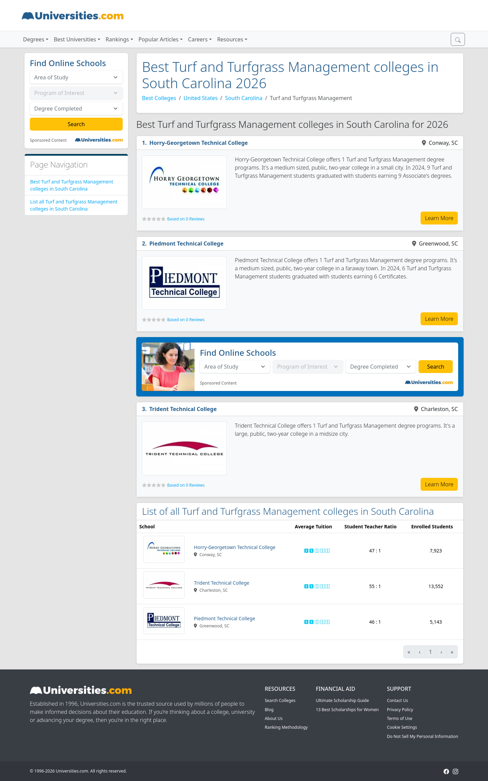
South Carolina (243, 98)
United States (201, 98)
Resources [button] (230, 39)
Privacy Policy (400, 709)
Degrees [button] (33, 39)
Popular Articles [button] (159, 39)
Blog (269, 709)
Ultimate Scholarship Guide (342, 700)
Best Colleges (159, 98)
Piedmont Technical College (186, 243)
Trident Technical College (183, 409)
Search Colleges (280, 700)
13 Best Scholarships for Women (347, 709)
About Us (274, 718)
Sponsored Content (48, 140)
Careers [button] (198, 39)
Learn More (439, 218)
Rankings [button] (117, 39)
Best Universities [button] (75, 39)
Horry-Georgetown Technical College (198, 143)
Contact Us (397, 700)
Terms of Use (399, 718)
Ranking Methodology (286, 727)
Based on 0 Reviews (185, 219)
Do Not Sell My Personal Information (422, 736)
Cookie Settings (402, 727)
